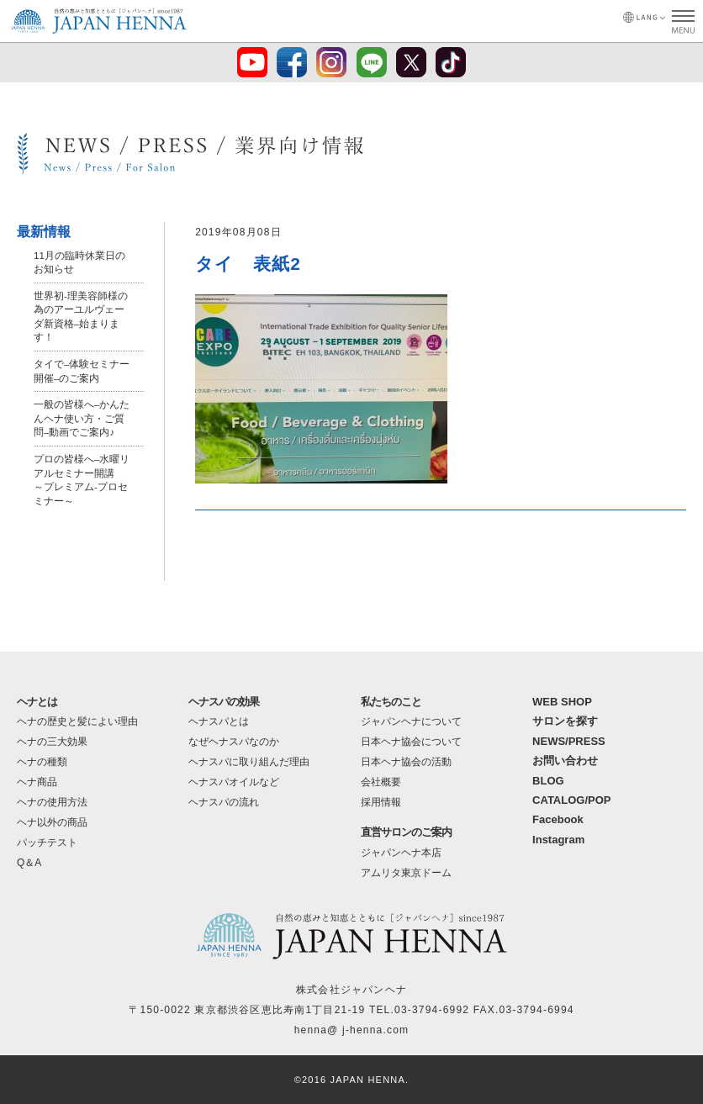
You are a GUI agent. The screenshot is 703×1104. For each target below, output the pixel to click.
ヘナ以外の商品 (52, 822)
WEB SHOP (562, 701)
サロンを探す (565, 721)
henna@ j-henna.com (352, 1030)
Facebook (558, 819)
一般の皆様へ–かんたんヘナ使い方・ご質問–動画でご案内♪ (82, 415)
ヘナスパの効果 (223, 701)
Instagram (558, 839)
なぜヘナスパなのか (233, 741)
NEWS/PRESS (568, 741)
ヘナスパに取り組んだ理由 (248, 762)
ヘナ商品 (37, 782)
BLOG (548, 780)
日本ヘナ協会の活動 (406, 762)
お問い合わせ (565, 760)
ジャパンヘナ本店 (401, 852)
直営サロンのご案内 (406, 832)
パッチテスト (47, 842)
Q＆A (29, 863)
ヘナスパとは (218, 721)
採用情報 (381, 802)
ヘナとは (37, 701)
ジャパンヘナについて (411, 721)
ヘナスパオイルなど (233, 782)
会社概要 (381, 782)
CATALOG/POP (571, 800)
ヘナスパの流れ (223, 802)
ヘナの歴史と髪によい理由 (77, 721)
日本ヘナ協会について (411, 741)
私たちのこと (391, 701)
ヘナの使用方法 (52, 802)
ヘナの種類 (42, 762)
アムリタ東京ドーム (406, 873)
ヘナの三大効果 (52, 741)
